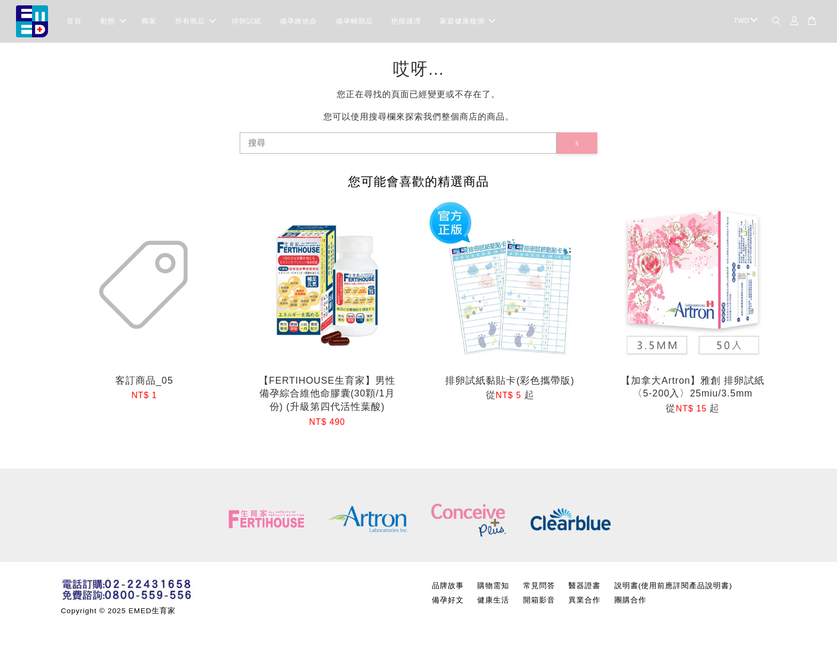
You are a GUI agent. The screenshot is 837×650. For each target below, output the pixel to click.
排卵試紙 (247, 21)
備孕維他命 (298, 21)
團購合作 (630, 600)
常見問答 (539, 586)
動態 (113, 21)
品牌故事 (448, 586)
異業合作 (584, 600)
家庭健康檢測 (467, 21)
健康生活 (493, 600)
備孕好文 (448, 600)
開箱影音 (539, 600)
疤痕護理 (406, 21)
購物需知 (493, 586)
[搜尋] (398, 143)
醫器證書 (584, 586)
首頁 (74, 21)
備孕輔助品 (354, 21)
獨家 (148, 21)
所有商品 (195, 21)
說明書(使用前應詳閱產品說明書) (673, 586)
